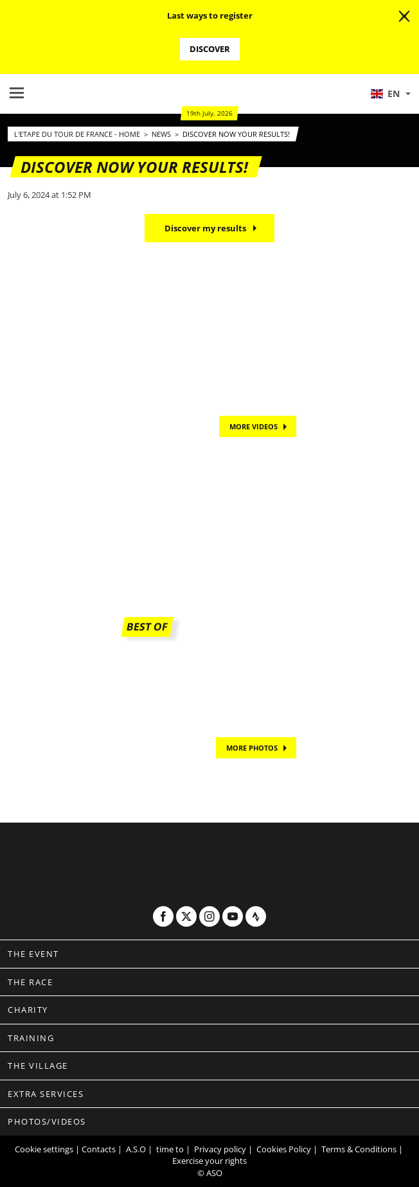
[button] (390, 93)
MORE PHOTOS (252, 748)
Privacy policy (220, 1149)
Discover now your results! (236, 134)
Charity (28, 1009)
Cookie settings (44, 1149)
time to (170, 1149)
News (162, 134)
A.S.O (136, 1149)
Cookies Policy (283, 1149)
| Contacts (95, 1149)
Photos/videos (47, 1121)
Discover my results (205, 228)
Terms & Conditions (359, 1149)
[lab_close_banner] (404, 16)
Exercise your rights (209, 1160)
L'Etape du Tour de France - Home (78, 134)
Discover (210, 49)
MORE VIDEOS (253, 426)
